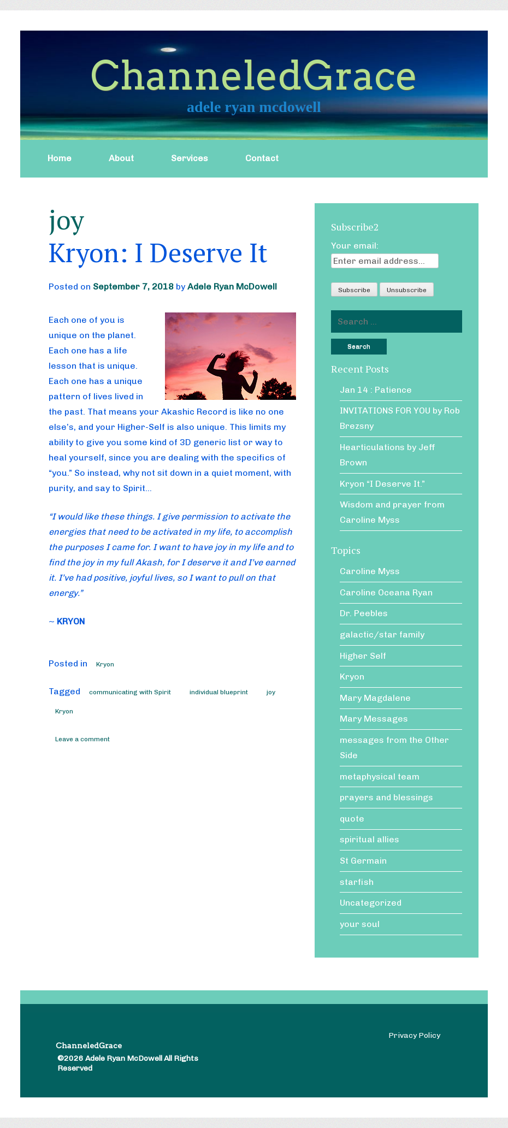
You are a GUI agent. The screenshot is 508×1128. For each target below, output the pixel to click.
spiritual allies (369, 839)
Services (189, 158)
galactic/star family (382, 634)
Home (60, 158)
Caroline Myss (370, 571)
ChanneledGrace (254, 75)
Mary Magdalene (375, 698)
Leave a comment (82, 739)
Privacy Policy (414, 1035)
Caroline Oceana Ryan (386, 592)
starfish (357, 882)
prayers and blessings (386, 797)
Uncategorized (370, 902)
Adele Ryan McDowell (232, 286)
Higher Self (363, 656)
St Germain (363, 860)
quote (352, 818)
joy (271, 692)
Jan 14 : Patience (376, 390)
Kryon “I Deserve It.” (382, 484)
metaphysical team (380, 776)
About (121, 158)
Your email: (355, 245)
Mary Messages (374, 718)
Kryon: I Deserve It (158, 252)
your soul (360, 924)
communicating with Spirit (130, 692)
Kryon (105, 664)
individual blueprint (219, 692)
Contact (262, 158)
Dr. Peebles (364, 613)
